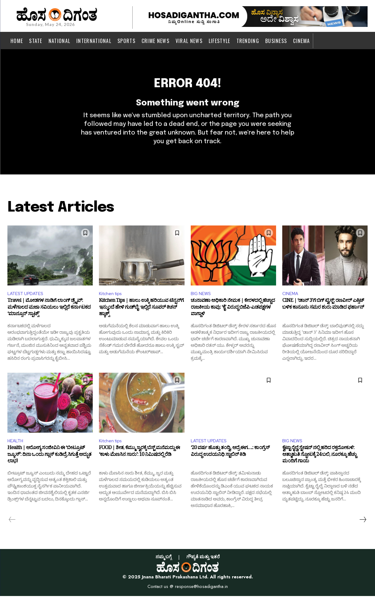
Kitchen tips (112, 304)
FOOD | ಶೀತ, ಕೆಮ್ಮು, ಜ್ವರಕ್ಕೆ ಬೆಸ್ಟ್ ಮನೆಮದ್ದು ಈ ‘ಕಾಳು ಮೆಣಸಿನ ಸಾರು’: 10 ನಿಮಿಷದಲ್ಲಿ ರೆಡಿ (139, 465)
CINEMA (291, 304)
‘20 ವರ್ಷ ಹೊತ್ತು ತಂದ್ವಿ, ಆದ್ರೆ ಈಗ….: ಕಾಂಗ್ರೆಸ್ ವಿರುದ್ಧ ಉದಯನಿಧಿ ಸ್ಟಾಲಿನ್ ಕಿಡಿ (230, 465)
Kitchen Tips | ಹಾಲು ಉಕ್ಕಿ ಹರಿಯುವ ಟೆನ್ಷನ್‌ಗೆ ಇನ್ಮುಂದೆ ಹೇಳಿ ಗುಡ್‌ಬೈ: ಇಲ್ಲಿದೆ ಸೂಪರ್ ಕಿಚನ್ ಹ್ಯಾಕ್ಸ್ (141, 320)
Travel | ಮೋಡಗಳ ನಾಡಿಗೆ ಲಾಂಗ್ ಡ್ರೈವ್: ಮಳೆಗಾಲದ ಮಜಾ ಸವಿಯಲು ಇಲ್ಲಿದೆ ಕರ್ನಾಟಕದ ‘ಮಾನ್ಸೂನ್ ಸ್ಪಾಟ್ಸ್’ (49, 320)
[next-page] (363, 532)
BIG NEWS (202, 304)
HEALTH (16, 453)
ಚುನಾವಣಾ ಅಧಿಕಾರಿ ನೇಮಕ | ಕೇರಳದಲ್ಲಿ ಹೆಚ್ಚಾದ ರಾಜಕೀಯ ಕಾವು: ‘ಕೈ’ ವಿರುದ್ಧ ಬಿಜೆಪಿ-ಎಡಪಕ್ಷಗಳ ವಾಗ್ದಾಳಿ (233, 320)
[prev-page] (12, 532)
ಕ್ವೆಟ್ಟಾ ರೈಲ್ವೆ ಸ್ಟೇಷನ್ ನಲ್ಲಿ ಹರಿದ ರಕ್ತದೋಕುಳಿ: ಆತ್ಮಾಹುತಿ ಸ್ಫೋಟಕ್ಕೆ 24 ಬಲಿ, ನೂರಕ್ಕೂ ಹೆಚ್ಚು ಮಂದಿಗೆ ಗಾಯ (319, 469)
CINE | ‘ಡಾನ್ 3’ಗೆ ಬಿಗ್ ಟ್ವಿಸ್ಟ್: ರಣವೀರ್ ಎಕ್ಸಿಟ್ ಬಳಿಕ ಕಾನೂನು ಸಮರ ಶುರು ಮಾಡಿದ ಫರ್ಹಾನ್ (323, 317)
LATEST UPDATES (27, 304)
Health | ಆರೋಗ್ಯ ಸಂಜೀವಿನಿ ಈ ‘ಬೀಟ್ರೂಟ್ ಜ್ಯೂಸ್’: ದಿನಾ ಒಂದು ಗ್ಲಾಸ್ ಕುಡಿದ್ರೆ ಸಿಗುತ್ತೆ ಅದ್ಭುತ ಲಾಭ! (49, 469)
